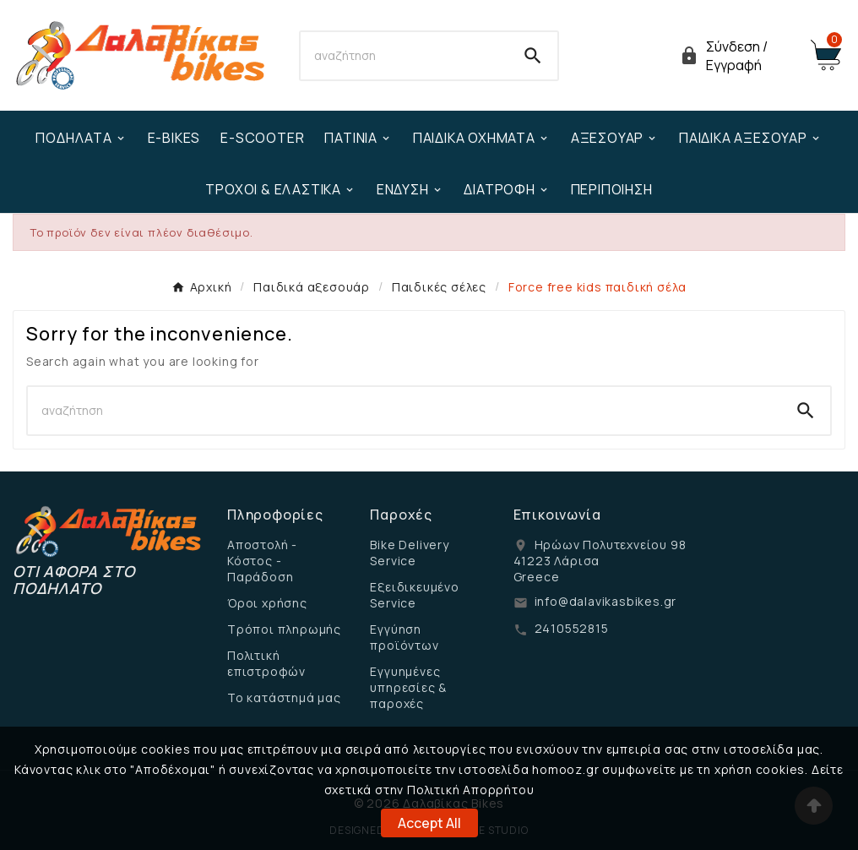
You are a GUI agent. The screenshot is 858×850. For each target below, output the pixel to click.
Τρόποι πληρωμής (284, 629)
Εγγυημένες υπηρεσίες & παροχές (408, 687)
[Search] (405, 55)
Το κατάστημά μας (284, 697)
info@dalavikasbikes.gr (606, 601)
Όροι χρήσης (267, 603)
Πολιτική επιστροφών (266, 663)
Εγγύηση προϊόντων (404, 637)
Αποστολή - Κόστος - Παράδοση (262, 561)
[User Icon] (734, 55)
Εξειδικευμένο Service (414, 595)
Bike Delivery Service (409, 553)
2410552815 (572, 628)
